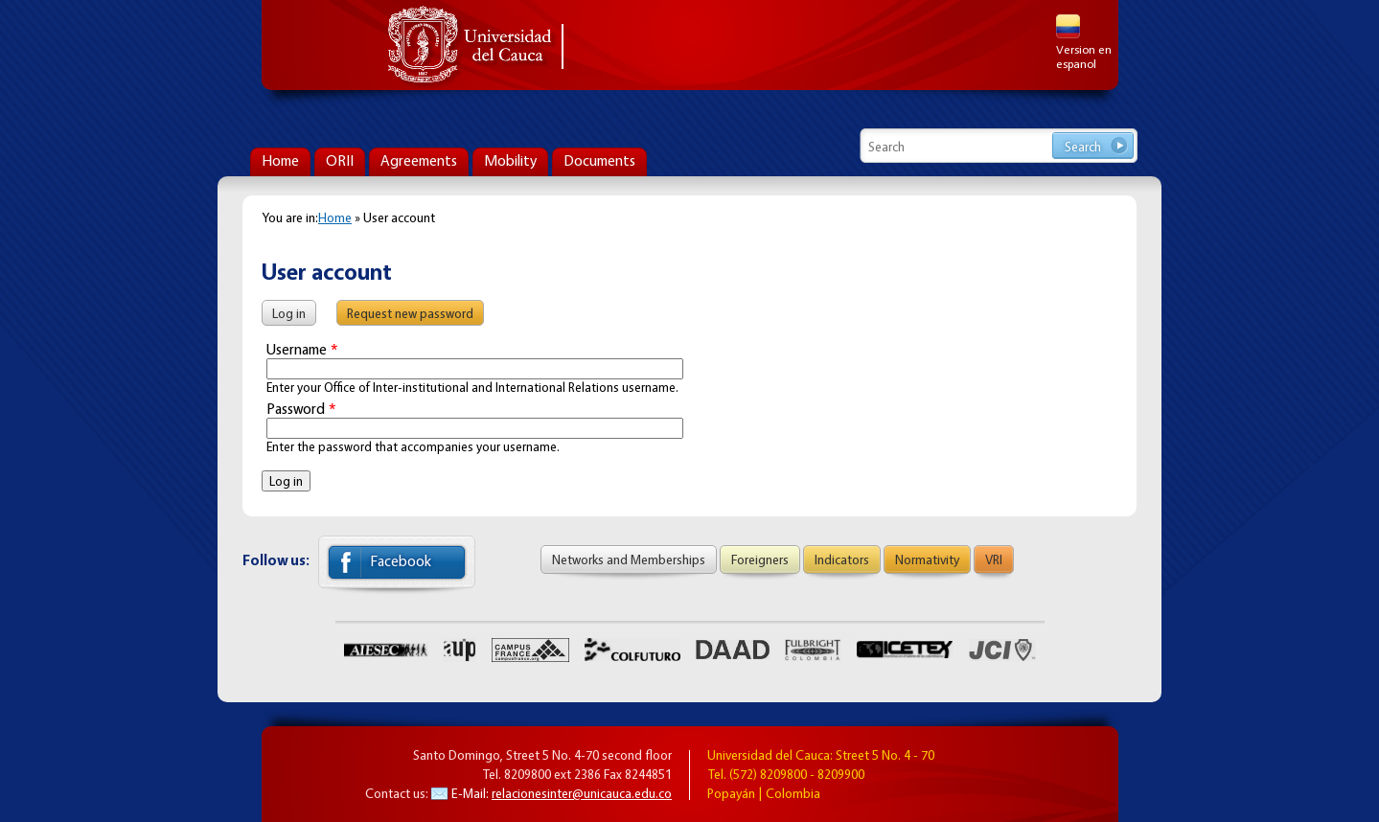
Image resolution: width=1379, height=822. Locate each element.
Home (280, 160)
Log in (294, 311)
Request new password (410, 313)
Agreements (418, 160)
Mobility (510, 160)
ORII (340, 160)
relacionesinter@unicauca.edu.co (582, 793)
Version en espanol (1084, 42)
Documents (599, 160)
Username (301, 349)
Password (300, 409)
